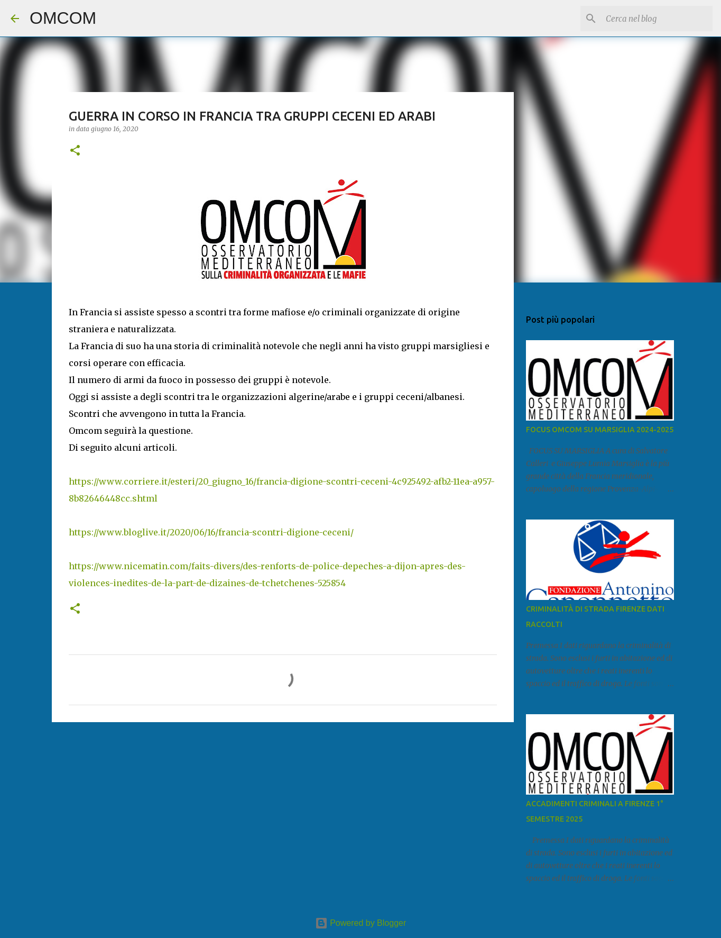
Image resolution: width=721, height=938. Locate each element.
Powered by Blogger (360, 922)
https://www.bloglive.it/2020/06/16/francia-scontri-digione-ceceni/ (211, 532)
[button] (75, 151)
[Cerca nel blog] (657, 18)
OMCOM (63, 18)
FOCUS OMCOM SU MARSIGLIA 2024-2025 (599, 429)
